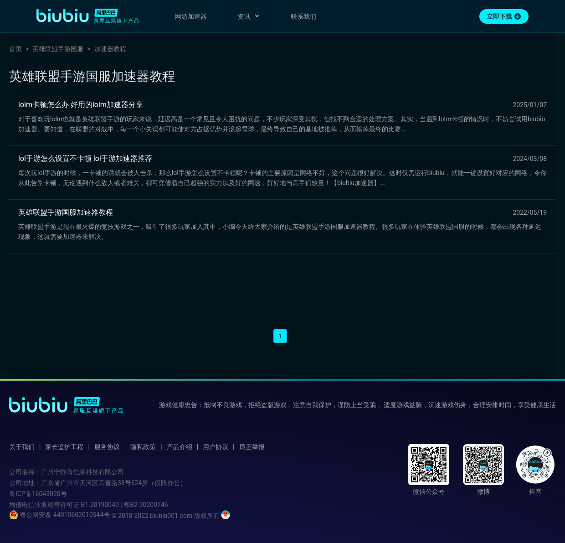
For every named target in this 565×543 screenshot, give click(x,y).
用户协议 (215, 447)
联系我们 (303, 16)
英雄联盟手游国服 (57, 49)
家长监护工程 (64, 447)
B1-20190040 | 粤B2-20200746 (124, 504)
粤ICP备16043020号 (38, 493)
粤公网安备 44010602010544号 (59, 514)
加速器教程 (110, 49)
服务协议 (107, 447)
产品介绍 (179, 447)
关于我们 (22, 447)
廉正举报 (252, 447)
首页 (15, 49)
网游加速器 (191, 16)
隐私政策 (143, 447)
